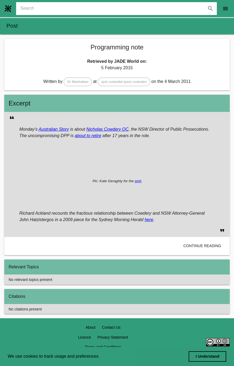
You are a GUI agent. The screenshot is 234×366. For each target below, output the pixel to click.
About (91, 327)
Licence (84, 337)
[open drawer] (225, 8)
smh (138, 181)
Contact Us (111, 327)
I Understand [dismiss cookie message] (207, 356)
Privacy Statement (112, 337)
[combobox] (118, 8)
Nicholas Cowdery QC (107, 129)
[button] (78, 82)
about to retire (88, 135)
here (149, 219)
